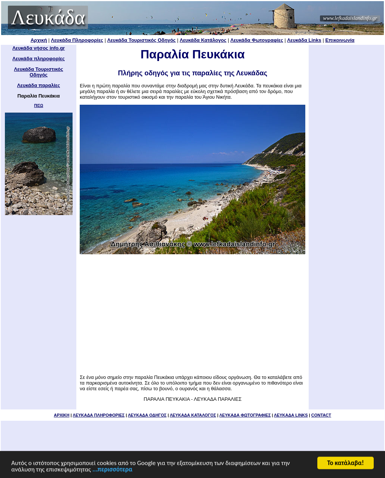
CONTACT (321, 415)
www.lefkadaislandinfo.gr (350, 18)
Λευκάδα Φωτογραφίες (256, 40)
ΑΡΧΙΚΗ (62, 415)
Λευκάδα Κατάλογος (203, 40)
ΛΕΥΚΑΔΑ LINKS (291, 415)
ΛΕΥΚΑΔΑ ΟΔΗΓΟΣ (147, 415)
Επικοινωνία (340, 40)
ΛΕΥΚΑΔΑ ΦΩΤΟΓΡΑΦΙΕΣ (245, 415)
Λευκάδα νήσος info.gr (38, 48)
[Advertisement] (192, 314)
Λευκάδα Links (304, 40)
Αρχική (38, 40)
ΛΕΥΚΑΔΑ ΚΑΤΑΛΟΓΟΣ (193, 415)
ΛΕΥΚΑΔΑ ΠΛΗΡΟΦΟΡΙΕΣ (99, 415)
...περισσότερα (112, 470)
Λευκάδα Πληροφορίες (77, 40)
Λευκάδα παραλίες (38, 85)
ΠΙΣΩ (38, 106)
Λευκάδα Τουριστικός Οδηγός (141, 40)
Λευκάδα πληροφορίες (38, 58)
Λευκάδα (48, 17)
